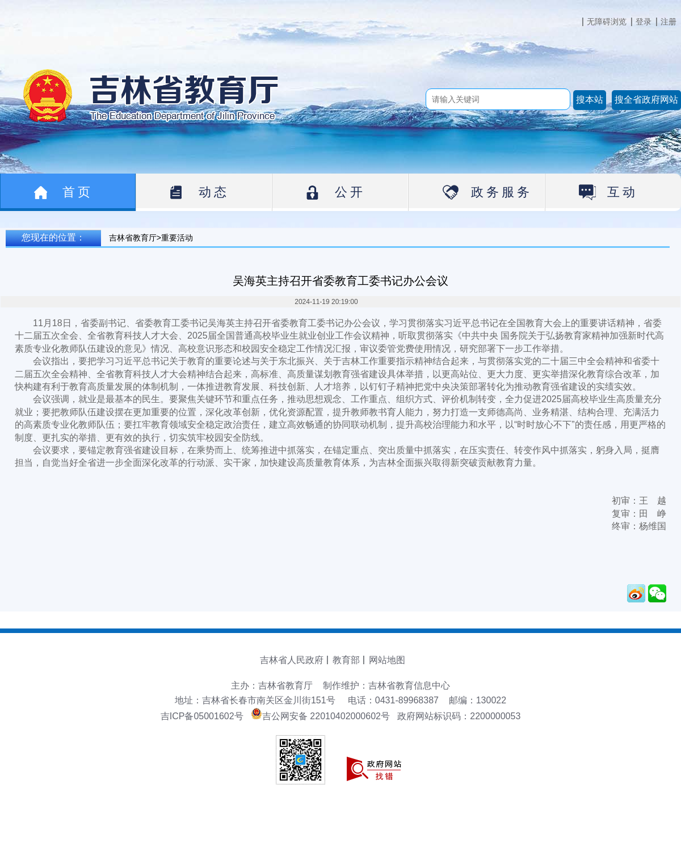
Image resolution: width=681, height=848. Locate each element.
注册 (668, 21)
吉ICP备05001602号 (202, 716)
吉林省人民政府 (291, 660)
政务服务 (501, 192)
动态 (214, 192)
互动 (622, 192)
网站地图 (387, 660)
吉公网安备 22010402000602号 (320, 716)
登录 (643, 21)
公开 (350, 192)
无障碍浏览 (607, 21)
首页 (77, 192)
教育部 (346, 660)
